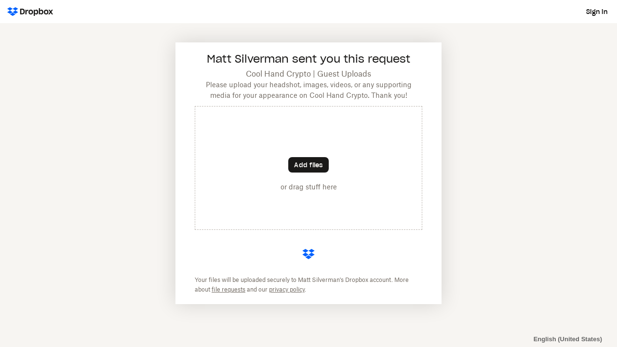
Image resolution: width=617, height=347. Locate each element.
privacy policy (287, 290)
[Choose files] (308, 165)
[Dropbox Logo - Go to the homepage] (30, 11)
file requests (228, 290)
